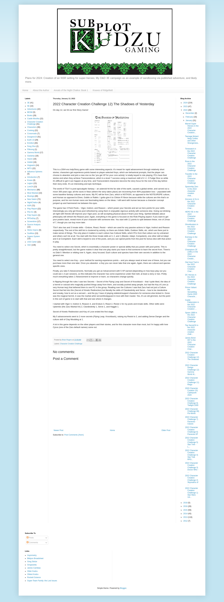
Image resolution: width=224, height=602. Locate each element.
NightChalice (32, 202)
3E (28, 103)
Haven (30, 159)
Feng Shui (31, 146)
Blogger (123, 588)
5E (28, 106)
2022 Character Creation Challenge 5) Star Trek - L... (191, 442)
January (189, 120)
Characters (31, 127)
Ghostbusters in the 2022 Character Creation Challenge (191, 229)
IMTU (29, 168)
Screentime (32, 221)
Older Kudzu (32, 571)
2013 (185, 517)
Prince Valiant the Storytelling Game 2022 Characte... (191, 292)
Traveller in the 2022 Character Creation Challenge (191, 178)
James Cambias (34, 568)
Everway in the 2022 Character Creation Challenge (191, 241)
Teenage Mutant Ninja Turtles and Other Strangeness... (192, 140)
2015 (185, 510)
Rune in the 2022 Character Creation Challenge (190, 166)
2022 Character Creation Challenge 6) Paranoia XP (191, 430)
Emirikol (30, 143)
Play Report (32, 209)
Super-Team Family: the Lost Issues (42, 581)
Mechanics (31, 190)
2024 (185, 103)
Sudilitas (30, 233)
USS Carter (32, 242)
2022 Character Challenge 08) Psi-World (192, 411)
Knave (30, 180)
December (190, 113)
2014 (185, 514)
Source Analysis (33, 224)
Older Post (165, 430)
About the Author (41, 90)
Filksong (30, 149)
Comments (32, 542)
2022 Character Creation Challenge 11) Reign (192, 381)
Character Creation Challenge (71, 344)
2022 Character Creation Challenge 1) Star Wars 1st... (191, 492)
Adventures (32, 109)
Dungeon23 (32, 137)
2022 (185, 110)
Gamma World (33, 152)
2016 (185, 506)
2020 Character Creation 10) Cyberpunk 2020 (191, 391)
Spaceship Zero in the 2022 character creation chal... (191, 191)
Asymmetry (32, 555)
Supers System (33, 236)
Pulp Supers (32, 215)
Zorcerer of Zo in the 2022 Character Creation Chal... (192, 203)
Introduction (32, 177)
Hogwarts (31, 165)
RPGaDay (31, 218)
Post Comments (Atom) (74, 435)
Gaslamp (31, 156)
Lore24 (30, 187)
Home (25, 90)
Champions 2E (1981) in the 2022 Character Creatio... (191, 254)
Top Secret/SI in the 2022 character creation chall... (191, 329)
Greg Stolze (32, 561)
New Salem (32, 199)
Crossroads (32, 133)
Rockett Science (34, 577)
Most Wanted (32, 193)
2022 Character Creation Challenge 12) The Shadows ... (192, 357)
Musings (30, 196)
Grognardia (32, 565)
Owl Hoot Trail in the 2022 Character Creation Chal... (192, 266)
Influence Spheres (34, 172)
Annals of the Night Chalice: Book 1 (71, 90)
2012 (185, 521)
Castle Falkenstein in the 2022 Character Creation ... (192, 304)
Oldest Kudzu (32, 574)
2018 (185, 503)
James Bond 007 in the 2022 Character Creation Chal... (190, 343)
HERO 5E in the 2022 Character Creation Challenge (191, 216)
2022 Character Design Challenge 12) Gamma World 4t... (192, 369)
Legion (30, 183)
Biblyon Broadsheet (35, 558)
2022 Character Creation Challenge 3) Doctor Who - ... (191, 467)
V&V (29, 245)
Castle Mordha (33, 119)
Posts (30, 538)
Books (29, 115)
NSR (29, 206)
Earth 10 (30, 140)
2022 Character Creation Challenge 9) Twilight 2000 (191, 401)
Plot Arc (30, 212)
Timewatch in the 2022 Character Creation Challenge (190, 153)
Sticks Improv (32, 230)
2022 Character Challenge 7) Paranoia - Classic (191, 420)
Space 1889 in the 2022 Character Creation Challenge (191, 317)
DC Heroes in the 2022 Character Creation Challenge (190, 279)
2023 (185, 106)
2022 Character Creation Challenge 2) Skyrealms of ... (191, 480)
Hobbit (30, 162)
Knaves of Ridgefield (103, 90)
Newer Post (58, 430)
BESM (30, 112)
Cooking (30, 130)
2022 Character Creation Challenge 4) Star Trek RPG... (191, 455)
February (190, 117)
